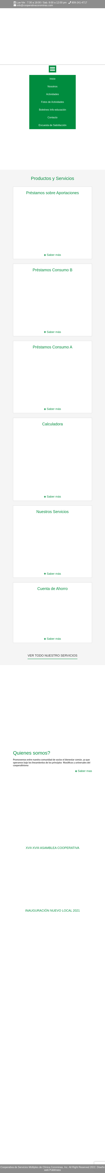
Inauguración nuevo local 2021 (52, 910)
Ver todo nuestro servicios (52, 655)
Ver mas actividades (52, 926)
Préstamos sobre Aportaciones (30, 1065)
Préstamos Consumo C (26, 1060)
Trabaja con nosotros (24, 1091)
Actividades (52, 94)
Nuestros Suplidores (24, 1087)
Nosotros (52, 86)
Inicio (52, 78)
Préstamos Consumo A (25, 1052)
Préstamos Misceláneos (26, 1074)
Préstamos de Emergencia (27, 1078)
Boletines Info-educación (52, 109)
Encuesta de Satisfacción (52, 125)
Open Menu (52, 69)
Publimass (55, 1170)
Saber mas (83, 771)
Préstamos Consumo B (26, 1056)
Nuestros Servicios (23, 1082)
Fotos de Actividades (52, 102)
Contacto (52, 117)
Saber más (52, 254)
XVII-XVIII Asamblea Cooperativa (52, 848)
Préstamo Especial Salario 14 (29, 1069)
